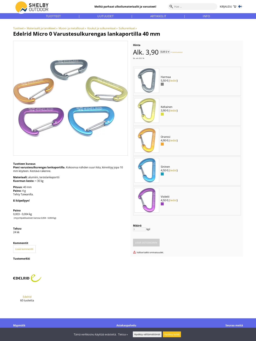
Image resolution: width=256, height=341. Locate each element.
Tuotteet (53, 16)
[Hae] (192, 6)
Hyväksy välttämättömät (147, 334)
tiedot (173, 80)
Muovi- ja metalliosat (72, 28)
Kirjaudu (226, 6)
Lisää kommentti (24, 249)
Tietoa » (123, 334)
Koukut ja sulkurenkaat (102, 28)
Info (206, 16)
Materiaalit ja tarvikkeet (42, 28)
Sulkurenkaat (128, 28)
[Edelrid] (27, 285)
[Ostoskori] (234, 7)
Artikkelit (158, 16)
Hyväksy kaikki (172, 334)
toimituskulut (177, 52)
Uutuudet (105, 16)
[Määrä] (139, 229)
